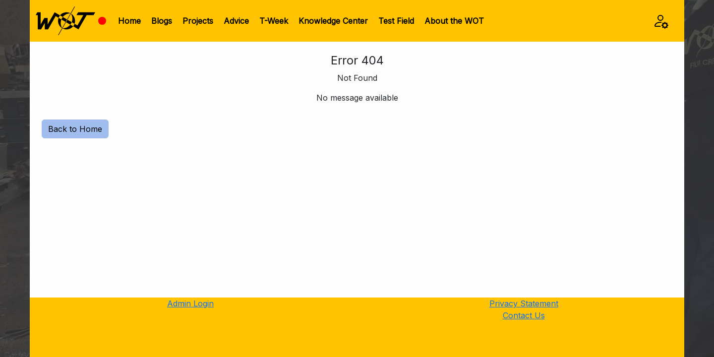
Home (129, 21)
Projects (197, 21)
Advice (236, 21)
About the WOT (454, 21)
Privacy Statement (523, 303)
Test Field (396, 21)
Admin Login (190, 303)
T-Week (273, 21)
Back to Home (75, 129)
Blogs (161, 21)
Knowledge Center (333, 21)
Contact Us (524, 315)
